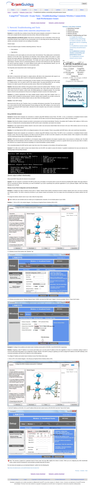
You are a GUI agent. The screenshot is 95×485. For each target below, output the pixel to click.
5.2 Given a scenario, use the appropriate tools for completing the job (78, 42)
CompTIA (24, 9)
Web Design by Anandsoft (77, 479)
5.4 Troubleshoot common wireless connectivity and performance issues (77, 52)
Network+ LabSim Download (56, 23)
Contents (82, 470)
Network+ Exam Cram (26, 12)
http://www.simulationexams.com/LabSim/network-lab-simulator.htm (23, 468)
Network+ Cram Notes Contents (72, 26)
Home (12, 9)
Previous (77, 470)
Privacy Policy (14, 479)
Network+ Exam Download (38, 23)
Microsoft (70, 9)
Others (82, 9)
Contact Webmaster (60, 479)
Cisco (35, 9)
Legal (25, 479)
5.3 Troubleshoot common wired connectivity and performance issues (78, 47)
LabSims (58, 9)
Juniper (46, 9)
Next (86, 470)
